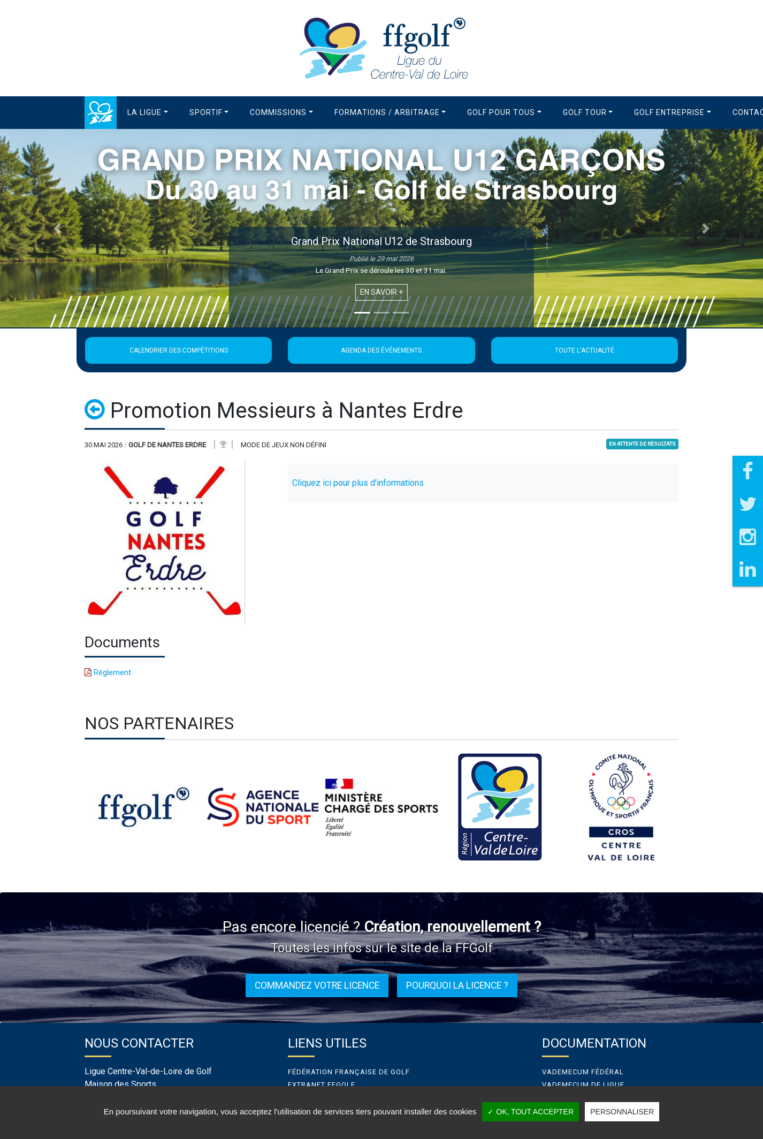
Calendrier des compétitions (178, 350)
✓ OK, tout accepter (530, 1111)
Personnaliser (622, 1111)
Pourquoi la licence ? (457, 985)
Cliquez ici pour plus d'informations (358, 483)
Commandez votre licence (317, 985)
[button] (148, 112)
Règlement (108, 672)
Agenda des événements (381, 350)
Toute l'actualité (584, 350)
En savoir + (381, 292)
